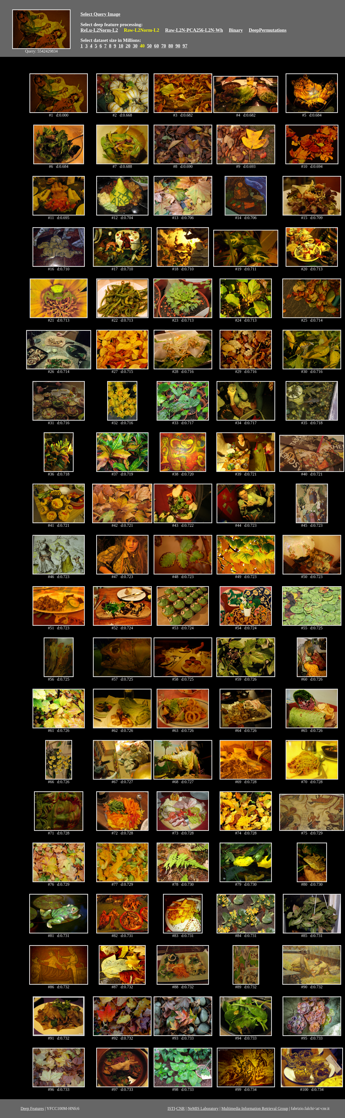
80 (170, 45)
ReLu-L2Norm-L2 (99, 30)
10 (121, 45)
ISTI (171, 1108)
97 (185, 45)
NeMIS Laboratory (203, 1108)
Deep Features (32, 1108)
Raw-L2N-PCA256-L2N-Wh (194, 30)
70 (163, 45)
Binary (236, 30)
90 (177, 45)
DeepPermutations (268, 30)
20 (128, 45)
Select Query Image (100, 14)
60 (156, 45)
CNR (180, 1108)
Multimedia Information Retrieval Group (254, 1108)
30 (135, 45)
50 (149, 45)
